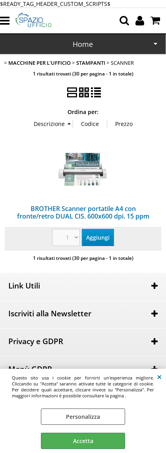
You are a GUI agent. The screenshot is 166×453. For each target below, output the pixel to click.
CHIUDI (159, 377)
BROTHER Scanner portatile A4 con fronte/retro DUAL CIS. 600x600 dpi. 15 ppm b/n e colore (83, 216)
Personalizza (83, 416)
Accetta (83, 441)
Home (83, 44)
